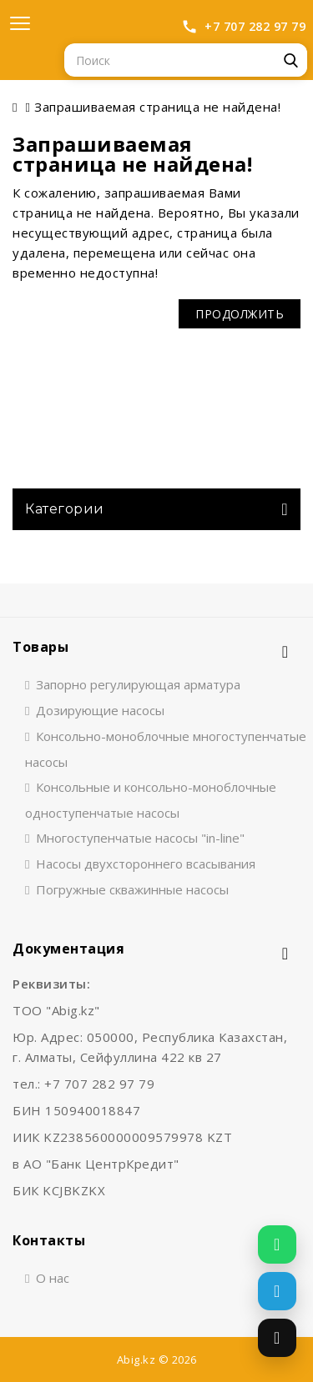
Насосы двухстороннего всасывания (145, 863)
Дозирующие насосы (100, 710)
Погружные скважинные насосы (132, 889)
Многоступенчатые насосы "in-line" (140, 837)
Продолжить (239, 314)
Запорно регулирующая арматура (138, 684)
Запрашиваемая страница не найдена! (157, 106)
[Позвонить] (277, 1338)
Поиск (290, 60)
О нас (52, 1277)
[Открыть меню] (20, 23)
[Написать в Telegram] (277, 1291)
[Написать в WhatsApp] (277, 1244)
